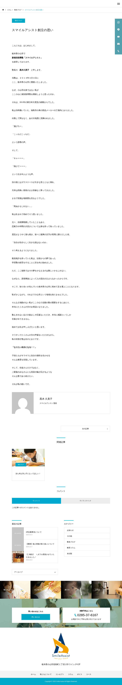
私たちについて (46, 674)
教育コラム (71, 548)
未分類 (69, 554)
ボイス (79, 674)
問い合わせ (36, 617)
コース (88, 674)
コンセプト (60, 674)
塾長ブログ (18, 20)
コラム (70, 674)
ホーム (33, 674)
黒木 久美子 (46, 399)
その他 (69, 536)
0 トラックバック (85, 501)
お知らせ (70, 530)
